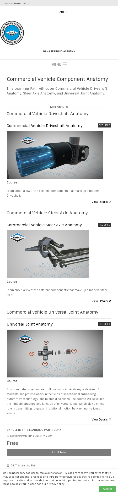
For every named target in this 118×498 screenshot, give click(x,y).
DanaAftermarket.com (18, 3)
